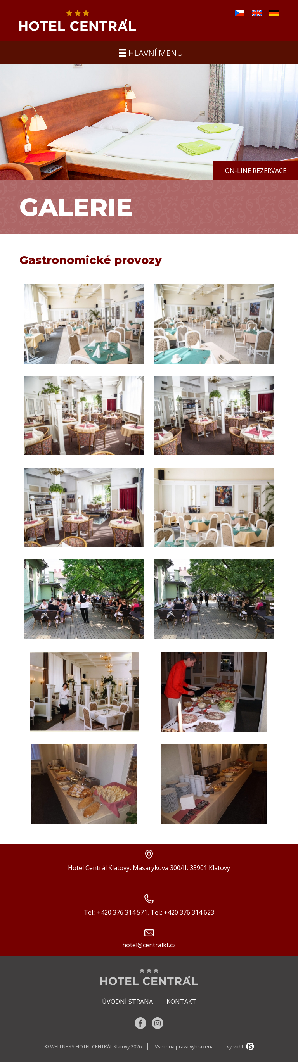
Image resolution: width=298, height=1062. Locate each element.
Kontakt (181, 1001)
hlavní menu (151, 52)
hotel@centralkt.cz (149, 945)
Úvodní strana (127, 1001)
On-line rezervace (255, 170)
